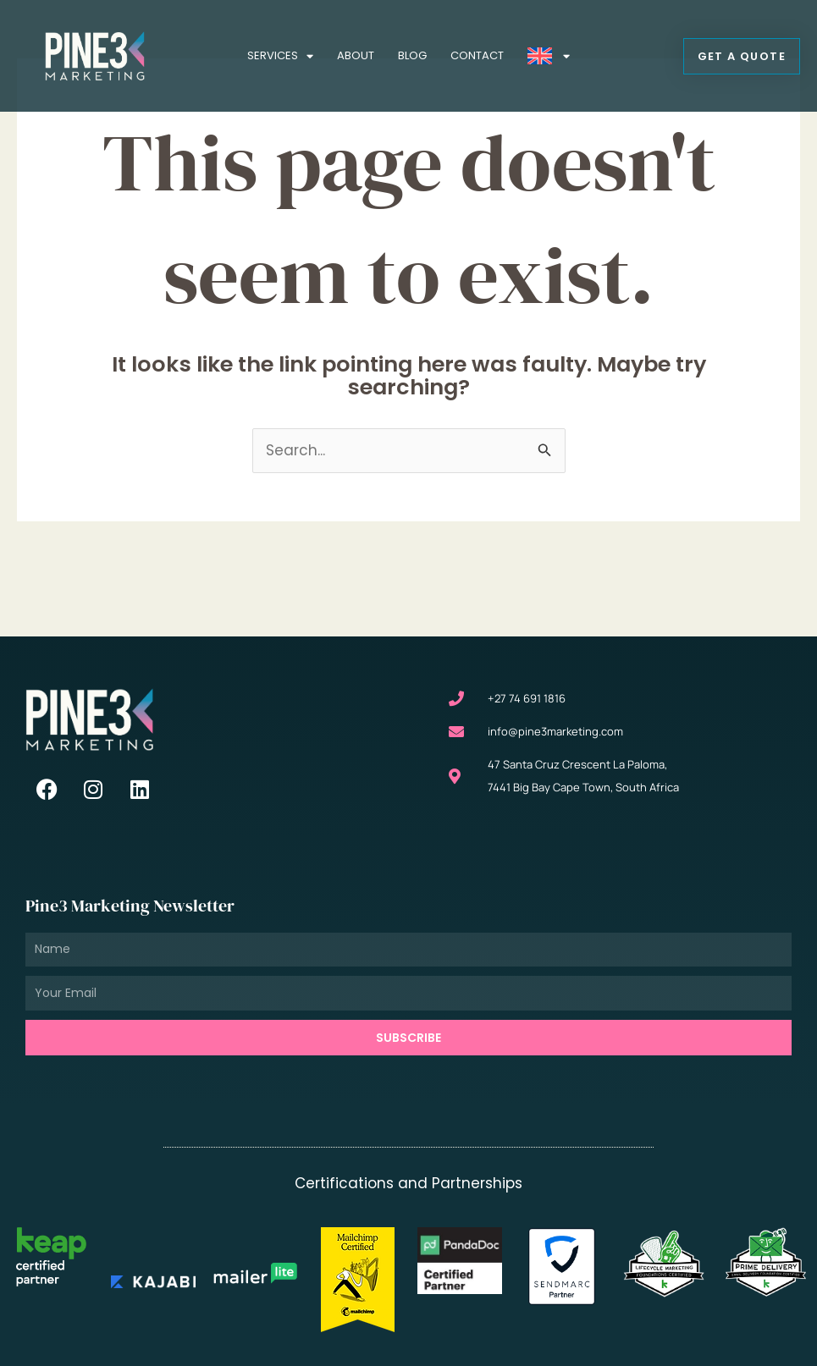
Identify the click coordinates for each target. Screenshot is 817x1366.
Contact (477, 55)
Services (280, 56)
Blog (412, 55)
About (355, 55)
